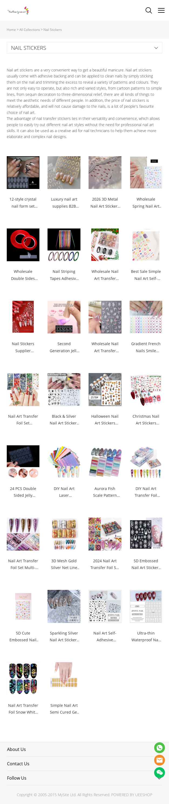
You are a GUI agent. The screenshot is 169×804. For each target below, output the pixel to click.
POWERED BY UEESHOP (131, 794)
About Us (16, 749)
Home (11, 29)
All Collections (29, 29)
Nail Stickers (52, 29)
